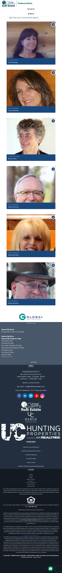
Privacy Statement (31, 483)
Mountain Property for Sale (11, 346)
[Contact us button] (50, 569)
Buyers (31, 476)
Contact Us (31, 481)
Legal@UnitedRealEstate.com (31, 535)
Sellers (31, 477)
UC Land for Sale (31, 458)
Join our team (31, 462)
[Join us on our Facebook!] (19, 395)
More (34, 362)
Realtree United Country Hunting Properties (31, 466)
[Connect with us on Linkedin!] (25, 395)
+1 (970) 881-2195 (35, 379)
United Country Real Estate (31, 447)
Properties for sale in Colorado (12, 332)
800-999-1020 (33, 506)
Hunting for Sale (7, 343)
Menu (31, 14)
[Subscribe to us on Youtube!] (36, 395)
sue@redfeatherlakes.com (35, 387)
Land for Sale (6, 355)
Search (31, 9)
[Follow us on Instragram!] (42, 395)
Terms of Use (31, 484)
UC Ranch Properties (31, 455)
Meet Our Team (31, 479)
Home (31, 474)
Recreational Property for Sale (12, 348)
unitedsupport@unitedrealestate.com (31, 520)
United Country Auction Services (31, 451)
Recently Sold (31, 486)
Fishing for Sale (7, 341)
